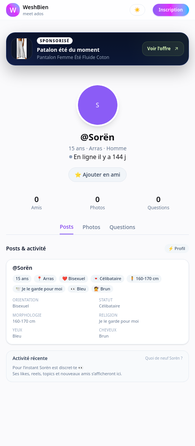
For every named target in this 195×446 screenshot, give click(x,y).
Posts (66, 226)
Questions (122, 227)
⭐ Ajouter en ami (97, 174)
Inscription (171, 9)
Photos (91, 227)
